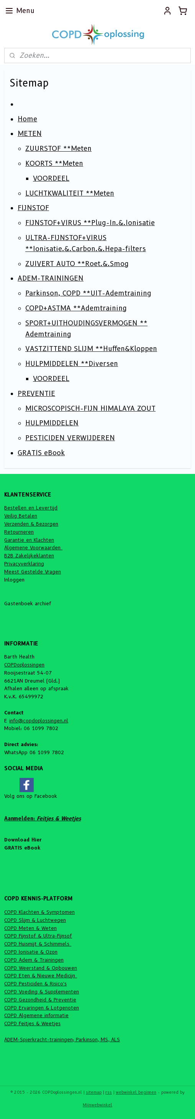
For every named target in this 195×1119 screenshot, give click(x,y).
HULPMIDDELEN (52, 423)
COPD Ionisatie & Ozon (30, 952)
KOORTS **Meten (54, 163)
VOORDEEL (51, 178)
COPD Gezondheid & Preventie (40, 999)
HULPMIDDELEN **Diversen (71, 363)
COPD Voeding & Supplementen (41, 991)
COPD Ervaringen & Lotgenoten (41, 1008)
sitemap (94, 1092)
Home (27, 119)
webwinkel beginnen (136, 1092)
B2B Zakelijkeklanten (29, 555)
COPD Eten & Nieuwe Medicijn (40, 975)
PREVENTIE (36, 393)
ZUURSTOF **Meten (58, 148)
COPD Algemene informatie (36, 1015)
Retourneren (19, 532)
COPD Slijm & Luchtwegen (35, 920)
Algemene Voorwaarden (33, 547)
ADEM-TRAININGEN (51, 278)
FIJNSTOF (33, 208)
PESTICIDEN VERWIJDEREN (70, 438)
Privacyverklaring (24, 563)
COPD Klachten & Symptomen (39, 912)
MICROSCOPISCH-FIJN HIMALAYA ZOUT (90, 408)
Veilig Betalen (20, 516)
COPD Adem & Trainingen (34, 960)
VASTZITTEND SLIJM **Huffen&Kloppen (91, 349)
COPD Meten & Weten (30, 928)
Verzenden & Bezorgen (31, 524)
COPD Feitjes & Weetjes (32, 1023)
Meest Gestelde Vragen (32, 571)
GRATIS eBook (41, 453)
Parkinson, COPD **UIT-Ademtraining (88, 293)
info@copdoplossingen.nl (38, 720)
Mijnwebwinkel (97, 1105)
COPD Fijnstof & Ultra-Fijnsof (38, 936)
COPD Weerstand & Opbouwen (40, 968)
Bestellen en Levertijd (30, 508)
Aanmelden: (42, 818)
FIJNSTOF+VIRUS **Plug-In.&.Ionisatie (90, 223)
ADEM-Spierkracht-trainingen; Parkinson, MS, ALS (62, 1039)
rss (108, 1092)
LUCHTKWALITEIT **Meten (69, 193)
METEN (30, 133)
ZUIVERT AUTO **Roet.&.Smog (77, 264)
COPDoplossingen (24, 665)
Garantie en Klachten (29, 540)
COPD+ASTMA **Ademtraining (76, 308)
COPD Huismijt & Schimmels (37, 944)
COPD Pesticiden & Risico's (35, 983)
